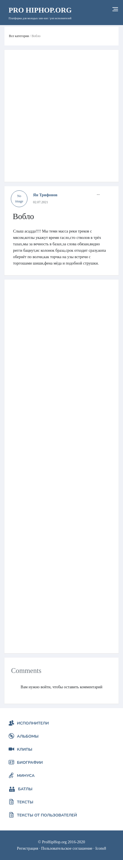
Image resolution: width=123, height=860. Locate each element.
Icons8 (101, 848)
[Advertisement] (61, 116)
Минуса (26, 775)
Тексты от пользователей (47, 815)
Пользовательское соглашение (66, 848)
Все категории (19, 36)
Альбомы (28, 736)
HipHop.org (40, 10)
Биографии (30, 762)
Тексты (25, 802)
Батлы (25, 789)
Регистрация (27, 848)
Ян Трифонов (45, 195)
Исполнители (33, 723)
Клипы (24, 749)
